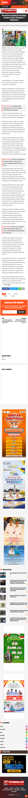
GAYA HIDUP (16, 294)
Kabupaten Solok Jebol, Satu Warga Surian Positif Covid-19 (18, 596)
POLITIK (1, 745)
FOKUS (9, 294)
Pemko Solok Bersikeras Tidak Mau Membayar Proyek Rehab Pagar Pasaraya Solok (19, 611)
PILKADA (2, 742)
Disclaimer (23, 790)
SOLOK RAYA (13, 296)
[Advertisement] (14, 340)
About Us (12, 788)
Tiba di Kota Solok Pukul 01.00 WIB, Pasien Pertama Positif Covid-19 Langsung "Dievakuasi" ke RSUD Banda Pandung (18, 582)
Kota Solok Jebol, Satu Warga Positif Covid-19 (18, 573)
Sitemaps (6, 788)
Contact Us (17, 788)
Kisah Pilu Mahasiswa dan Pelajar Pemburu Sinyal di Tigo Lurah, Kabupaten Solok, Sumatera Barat (18, 589)
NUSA (1, 733)
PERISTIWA (5, 296)
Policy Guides (17, 790)
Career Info (14, 792)
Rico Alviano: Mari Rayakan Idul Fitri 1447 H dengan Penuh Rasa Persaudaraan (12, 108)
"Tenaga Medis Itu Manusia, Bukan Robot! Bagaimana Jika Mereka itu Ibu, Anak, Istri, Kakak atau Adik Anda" (18, 619)
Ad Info (22, 788)
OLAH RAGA (2, 736)
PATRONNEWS (17, 795)
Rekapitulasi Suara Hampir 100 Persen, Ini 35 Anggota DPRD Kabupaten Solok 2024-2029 (18, 603)
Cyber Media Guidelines (7, 790)
